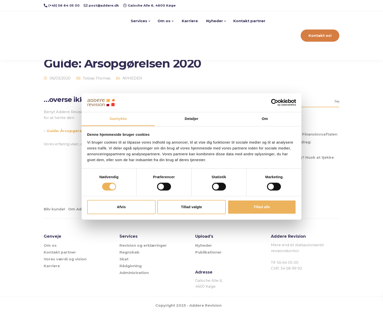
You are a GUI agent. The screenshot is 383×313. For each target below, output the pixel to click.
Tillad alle (261, 207)
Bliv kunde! (54, 209)
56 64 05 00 (287, 261)
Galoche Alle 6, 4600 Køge (209, 282)
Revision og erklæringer (143, 244)
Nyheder (214, 21)
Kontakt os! (320, 35)
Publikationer (208, 251)
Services (139, 21)
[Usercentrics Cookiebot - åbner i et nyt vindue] (274, 102)
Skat (123, 258)
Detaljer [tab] (191, 119)
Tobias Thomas (96, 78)
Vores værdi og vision (65, 258)
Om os (164, 21)
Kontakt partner (250, 21)
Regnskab (129, 251)
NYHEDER (132, 78)
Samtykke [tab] (118, 119)
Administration (134, 271)
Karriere (189, 21)
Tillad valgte (191, 207)
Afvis (121, 207)
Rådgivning (130, 265)
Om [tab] (265, 119)
